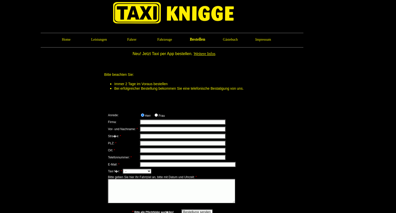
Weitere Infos (204, 54)
